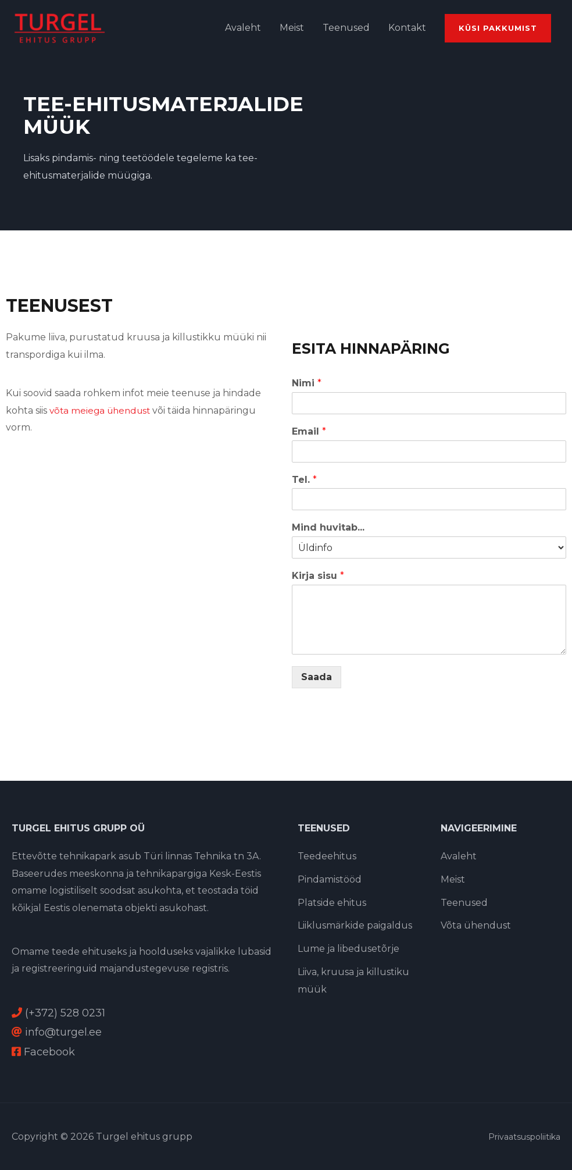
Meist (292, 27)
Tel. (304, 479)
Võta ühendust (476, 925)
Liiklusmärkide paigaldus (355, 925)
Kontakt (407, 27)
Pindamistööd (330, 879)
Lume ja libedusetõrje (348, 948)
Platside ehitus (332, 902)
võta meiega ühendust (102, 410)
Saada (316, 676)
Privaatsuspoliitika (524, 1137)
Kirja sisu (318, 575)
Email (309, 431)
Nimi (306, 383)
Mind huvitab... (328, 527)
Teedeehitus (327, 856)
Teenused (346, 27)
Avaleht (243, 27)
